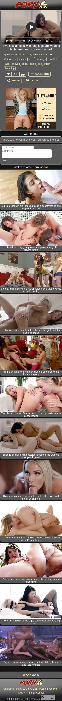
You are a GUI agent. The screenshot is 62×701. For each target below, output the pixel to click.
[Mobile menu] (3, 4)
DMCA (21, 692)
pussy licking (29, 63)
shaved (16, 63)
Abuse (34, 80)
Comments (42, 73)
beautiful (52, 59)
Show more (30, 674)
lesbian (22, 59)
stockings (40, 59)
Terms (17, 688)
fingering (10, 68)
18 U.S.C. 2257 (31, 688)
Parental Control (35, 692)
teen (30, 59)
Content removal (48, 688)
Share (16, 80)
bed (40, 63)
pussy (47, 63)
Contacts (8, 688)
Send (6, 160)
